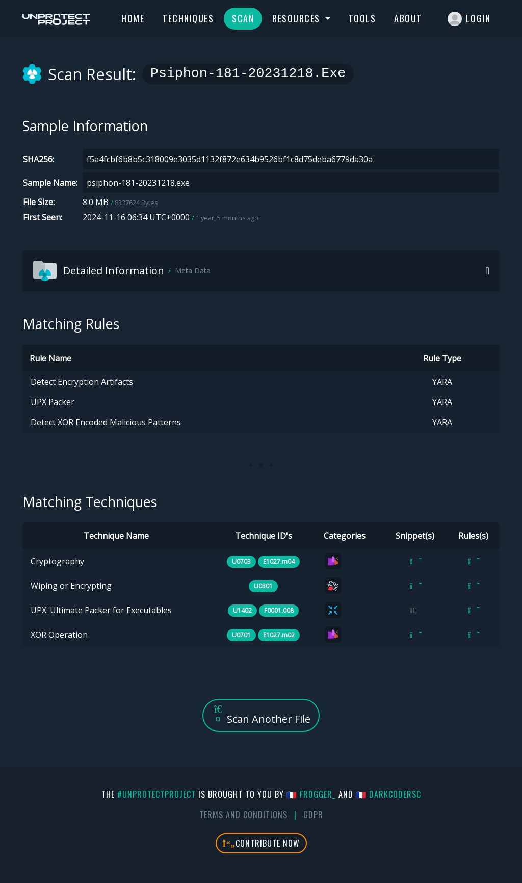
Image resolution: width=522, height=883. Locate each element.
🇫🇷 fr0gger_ (311, 794)
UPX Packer (52, 402)
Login (469, 19)
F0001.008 (279, 610)
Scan (243, 18)
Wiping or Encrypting (71, 585)
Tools (362, 18)
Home (132, 18)
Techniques (188, 18)
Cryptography (57, 561)
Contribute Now (261, 843)
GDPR (313, 815)
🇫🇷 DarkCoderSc (388, 794)
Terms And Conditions (243, 815)
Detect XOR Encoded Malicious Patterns (106, 422)
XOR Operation (59, 634)
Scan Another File (261, 715)
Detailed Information (122, 271)
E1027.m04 (279, 561)
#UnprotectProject (156, 794)
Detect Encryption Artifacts (82, 381)
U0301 (263, 586)
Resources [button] (297, 18)
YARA (442, 381)
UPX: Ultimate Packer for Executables (101, 610)
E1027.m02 (279, 634)
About (408, 18)
